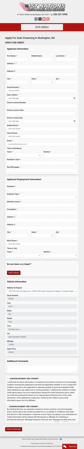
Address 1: (11, 63)
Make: (9, 311)
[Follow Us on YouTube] (44, 19)
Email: (9, 141)
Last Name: (60, 56)
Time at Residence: (14, 148)
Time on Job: (12, 248)
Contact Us (42, 443)
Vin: (8, 334)
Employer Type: (13, 194)
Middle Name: (36, 56)
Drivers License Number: (16, 103)
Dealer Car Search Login (28, 439)
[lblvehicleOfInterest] (42, 291)
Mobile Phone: (12, 125)
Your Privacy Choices (55, 439)
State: (33, 79)
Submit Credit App (14, 429)
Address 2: (11, 71)
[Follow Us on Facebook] (36, 19)
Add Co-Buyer (13, 273)
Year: (9, 303)
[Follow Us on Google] (47, 19)
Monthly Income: (13, 202)
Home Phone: (12, 133)
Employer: (11, 186)
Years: (9, 152)
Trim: (9, 326)
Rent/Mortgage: (13, 167)
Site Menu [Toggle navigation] (42, 27)
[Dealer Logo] (42, 7)
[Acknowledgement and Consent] (7, 378)
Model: (9, 318)
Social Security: (13, 87)
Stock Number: (13, 295)
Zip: (57, 79)
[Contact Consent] (7, 406)
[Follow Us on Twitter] (40, 19)
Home (32, 443)
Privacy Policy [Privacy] (49, 443)
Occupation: (11, 209)
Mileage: (10, 341)
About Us (37, 443)
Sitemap (45, 439)
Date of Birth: (12, 95)
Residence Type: (13, 159)
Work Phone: (12, 241)
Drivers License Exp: (15, 118)
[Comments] (42, 368)
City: (8, 79)
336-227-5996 (60, 14)
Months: (47, 152)
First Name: (11, 56)
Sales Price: (11, 349)
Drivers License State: (15, 110)
